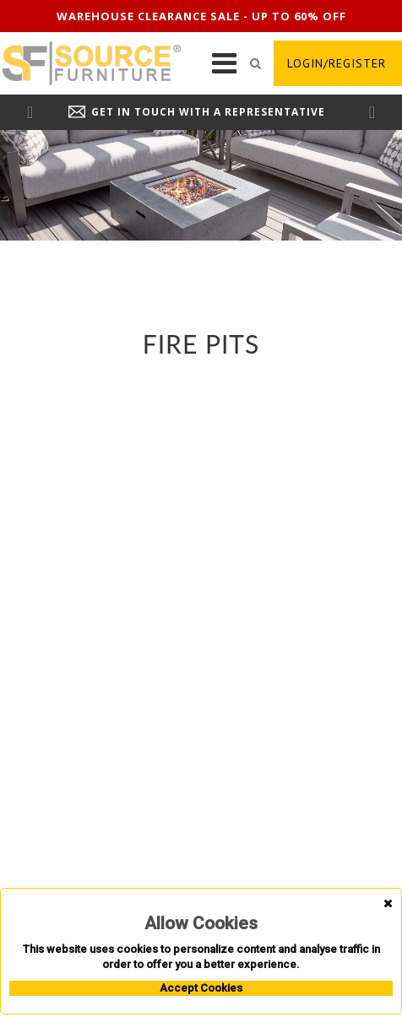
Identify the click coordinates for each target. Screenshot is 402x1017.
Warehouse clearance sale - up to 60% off (201, 16)
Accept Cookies (201, 988)
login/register (336, 63)
